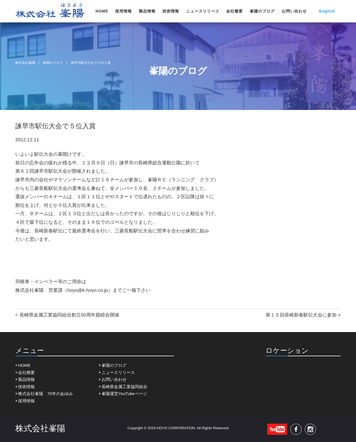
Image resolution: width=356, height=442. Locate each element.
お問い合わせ (294, 11)
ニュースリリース (202, 11)
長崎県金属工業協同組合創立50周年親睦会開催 (69, 315)
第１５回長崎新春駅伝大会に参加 (301, 315)
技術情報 (170, 11)
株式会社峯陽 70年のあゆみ (45, 393)
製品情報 (147, 11)
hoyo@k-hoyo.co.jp (87, 290)
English (327, 11)
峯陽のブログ (262, 11)
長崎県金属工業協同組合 (124, 386)
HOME (102, 11)
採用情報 (123, 11)
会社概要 (234, 11)
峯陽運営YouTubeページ (124, 393)
